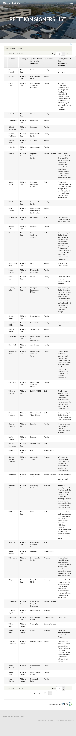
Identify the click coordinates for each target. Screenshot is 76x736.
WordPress (70, 720)
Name (13, 59)
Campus (25, 59)
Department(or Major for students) (36, 61)
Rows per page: (35, 693)
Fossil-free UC (11, 3)
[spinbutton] (59, 54)
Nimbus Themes (54, 720)
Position (50, 59)
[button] (63, 53)
